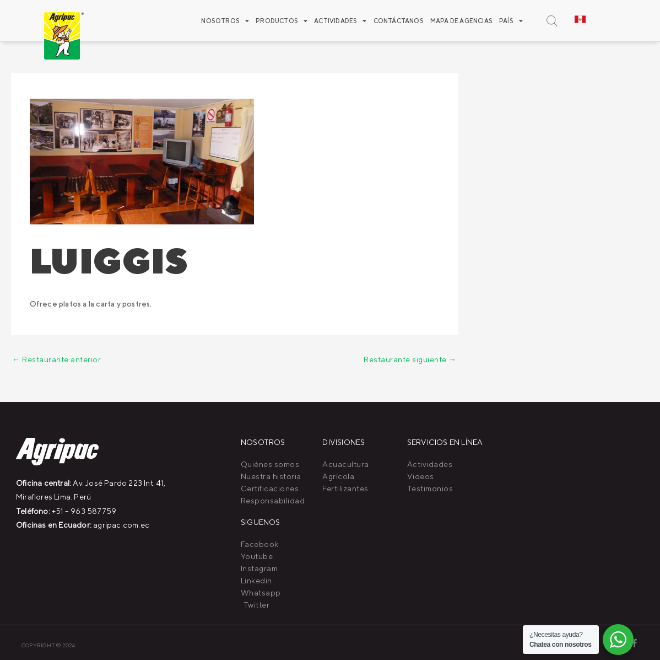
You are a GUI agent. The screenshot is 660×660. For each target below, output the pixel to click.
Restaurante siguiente (410, 359)
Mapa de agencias (461, 20)
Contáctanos (399, 20)
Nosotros (225, 20)
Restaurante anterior (56, 359)
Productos (281, 20)
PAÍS (511, 20)
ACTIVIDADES (340, 20)
